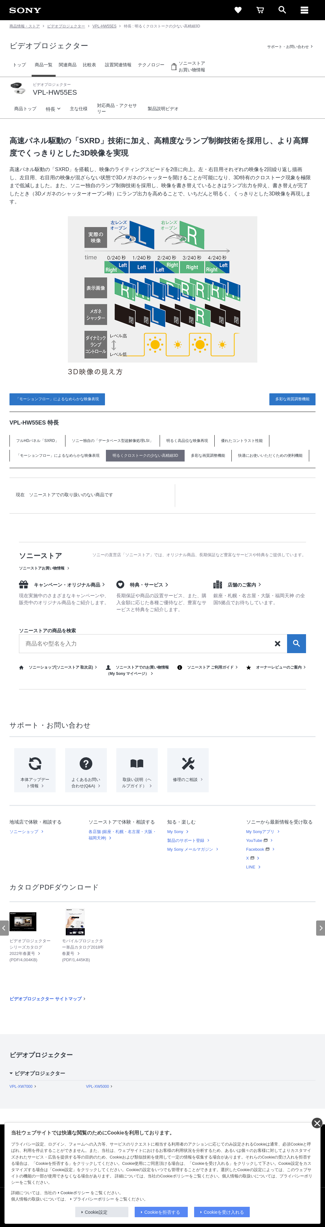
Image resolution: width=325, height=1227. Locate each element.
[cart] (260, 10)
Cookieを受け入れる (224, 1212)
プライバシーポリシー (93, 1199)
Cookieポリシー (75, 1193)
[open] (282, 10)
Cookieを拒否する (162, 1212)
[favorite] (238, 10)
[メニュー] (304, 10)
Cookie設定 (96, 1212)
